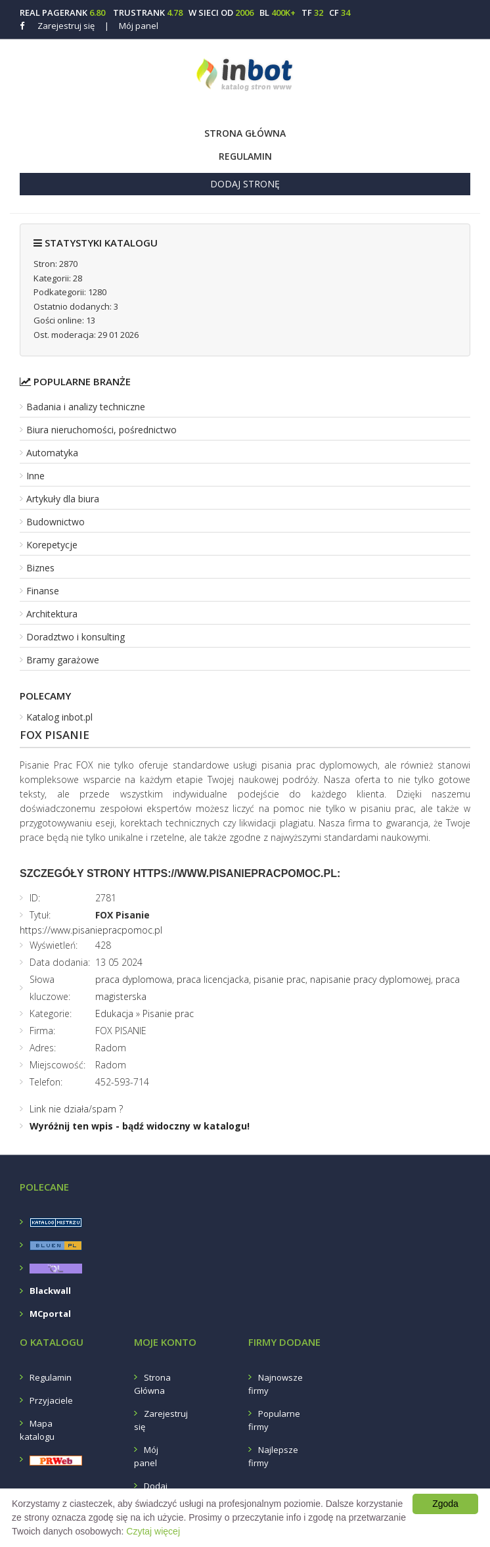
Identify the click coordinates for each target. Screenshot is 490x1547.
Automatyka (52, 452)
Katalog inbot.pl (59, 717)
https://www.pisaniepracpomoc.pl (91, 930)
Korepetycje (52, 544)
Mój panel (131, 26)
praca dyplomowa (133, 979)
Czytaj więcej (153, 1531)
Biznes (40, 567)
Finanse (42, 590)
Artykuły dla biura (62, 498)
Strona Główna (245, 133)
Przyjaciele (51, 1400)
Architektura (52, 613)
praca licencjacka (213, 979)
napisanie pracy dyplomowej (370, 979)
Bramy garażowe (62, 660)
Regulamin (245, 156)
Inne (35, 475)
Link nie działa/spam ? (76, 1109)
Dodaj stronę (245, 184)
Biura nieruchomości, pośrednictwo (101, 429)
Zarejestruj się (66, 26)
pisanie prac (279, 979)
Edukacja (114, 1013)
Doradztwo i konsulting (75, 637)
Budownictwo (55, 521)
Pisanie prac (168, 1013)
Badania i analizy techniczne (85, 406)
